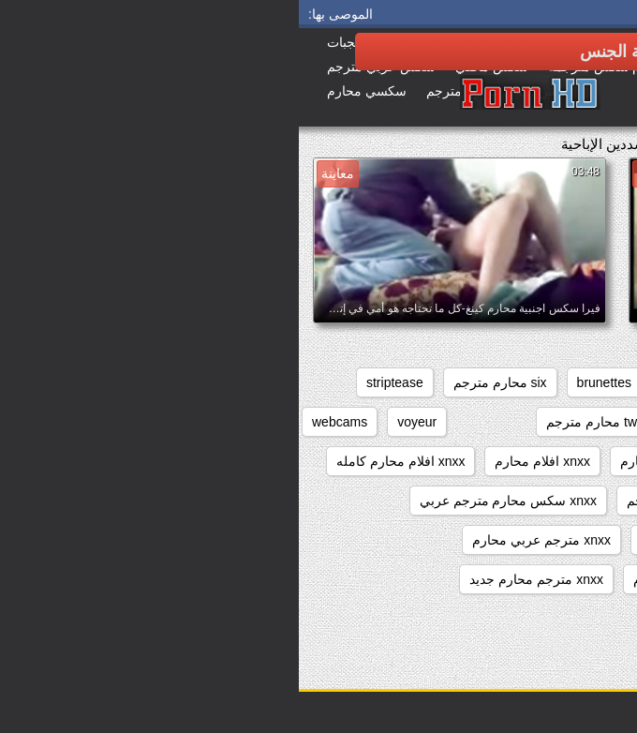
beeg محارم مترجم (506, 382)
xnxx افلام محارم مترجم (548, 500)
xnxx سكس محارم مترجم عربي (209, 500)
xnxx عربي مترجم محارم (546, 539)
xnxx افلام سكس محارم (548, 461)
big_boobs (393, 382)
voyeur (118, 421)
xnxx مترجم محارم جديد (237, 579)
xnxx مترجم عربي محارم (242, 539)
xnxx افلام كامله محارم (385, 461)
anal (602, 382)
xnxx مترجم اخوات (394, 539)
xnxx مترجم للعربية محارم (542, 579)
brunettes (305, 382)
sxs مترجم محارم (566, 421)
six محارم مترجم (201, 382)
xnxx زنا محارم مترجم (389, 500)
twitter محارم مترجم (303, 421)
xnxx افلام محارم (243, 461)
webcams (40, 421)
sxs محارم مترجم (438, 421)
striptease (96, 382)
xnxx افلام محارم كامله (101, 461)
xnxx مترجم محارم (386, 579)
